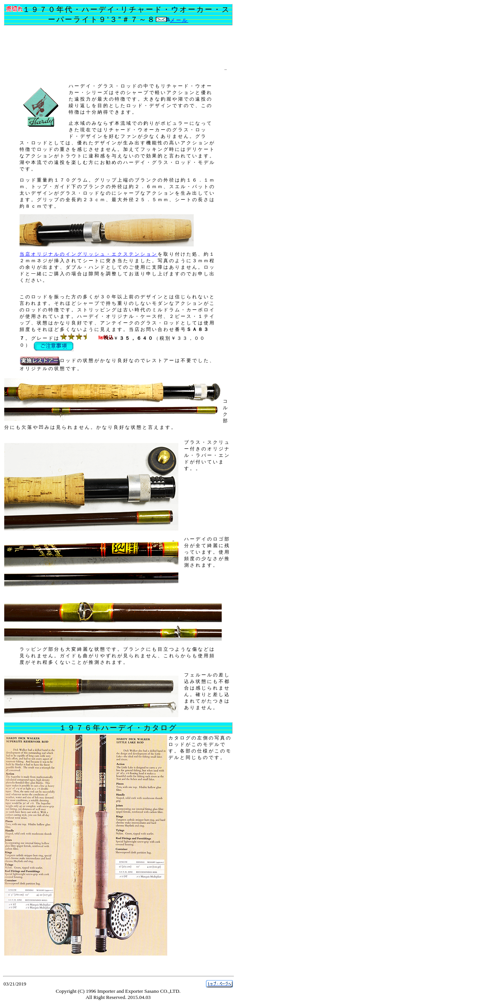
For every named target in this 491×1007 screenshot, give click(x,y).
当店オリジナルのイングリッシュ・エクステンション (89, 254)
